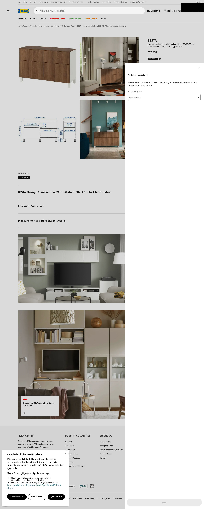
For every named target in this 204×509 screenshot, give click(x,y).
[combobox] (173, 34)
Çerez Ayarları (56, 497)
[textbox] (173, 34)
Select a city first (153, 28)
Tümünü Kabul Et (16, 497)
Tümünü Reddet (37, 497)
